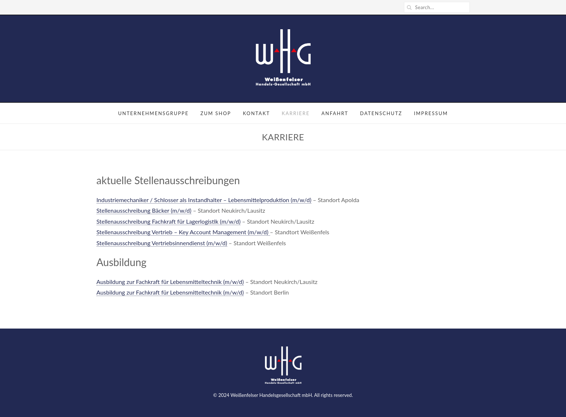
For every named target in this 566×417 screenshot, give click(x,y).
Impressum (431, 113)
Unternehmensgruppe (153, 113)
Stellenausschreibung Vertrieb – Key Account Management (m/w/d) (183, 231)
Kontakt (256, 113)
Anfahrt (334, 113)
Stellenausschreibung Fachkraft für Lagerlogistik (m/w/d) (169, 221)
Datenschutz (381, 113)
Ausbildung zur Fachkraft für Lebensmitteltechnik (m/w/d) (170, 281)
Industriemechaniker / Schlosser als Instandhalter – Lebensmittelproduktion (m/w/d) (204, 199)
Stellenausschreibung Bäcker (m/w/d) (144, 210)
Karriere (296, 113)
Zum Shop (215, 113)
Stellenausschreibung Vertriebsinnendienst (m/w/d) (162, 242)
